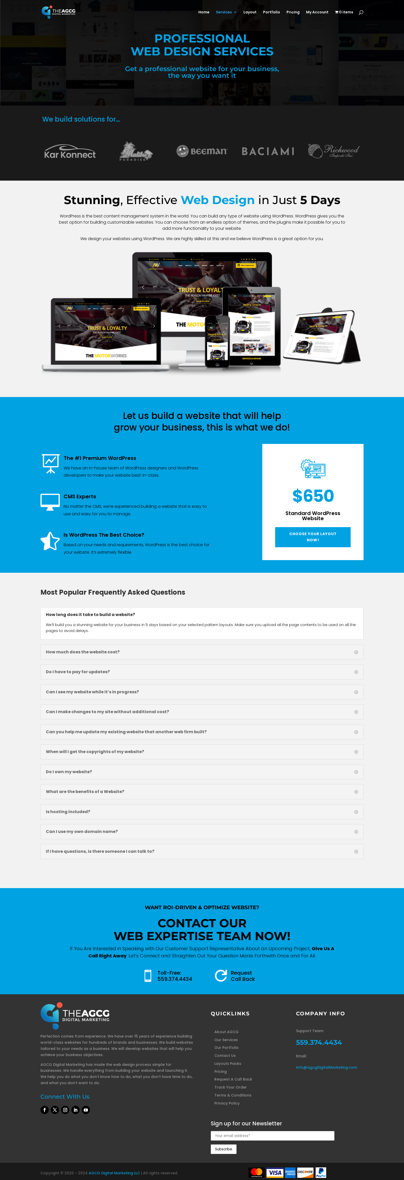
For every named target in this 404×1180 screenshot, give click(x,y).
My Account (317, 12)
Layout (250, 12)
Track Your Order (230, 1087)
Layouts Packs (227, 1063)
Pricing (293, 12)
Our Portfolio (226, 1047)
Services (224, 12)
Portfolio (271, 12)
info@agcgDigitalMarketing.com (326, 1067)
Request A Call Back (233, 1079)
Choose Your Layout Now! (313, 537)
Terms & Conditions (232, 1095)
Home (203, 12)
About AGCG (226, 1031)
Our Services (226, 1039)
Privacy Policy (227, 1103)
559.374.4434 (174, 979)
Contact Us (225, 1055)
